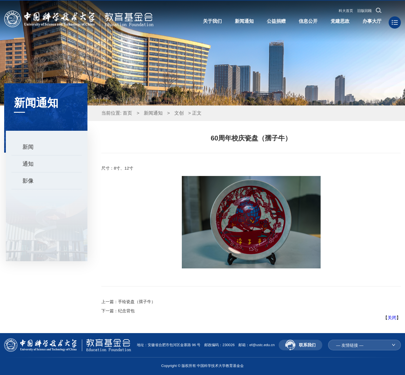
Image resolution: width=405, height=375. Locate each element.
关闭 (392, 317)
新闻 (28, 147)
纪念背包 (126, 310)
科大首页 (346, 11)
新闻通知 (153, 113)
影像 (28, 181)
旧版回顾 (364, 11)
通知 (28, 164)
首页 (127, 113)
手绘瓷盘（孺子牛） (136, 301)
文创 (179, 113)
